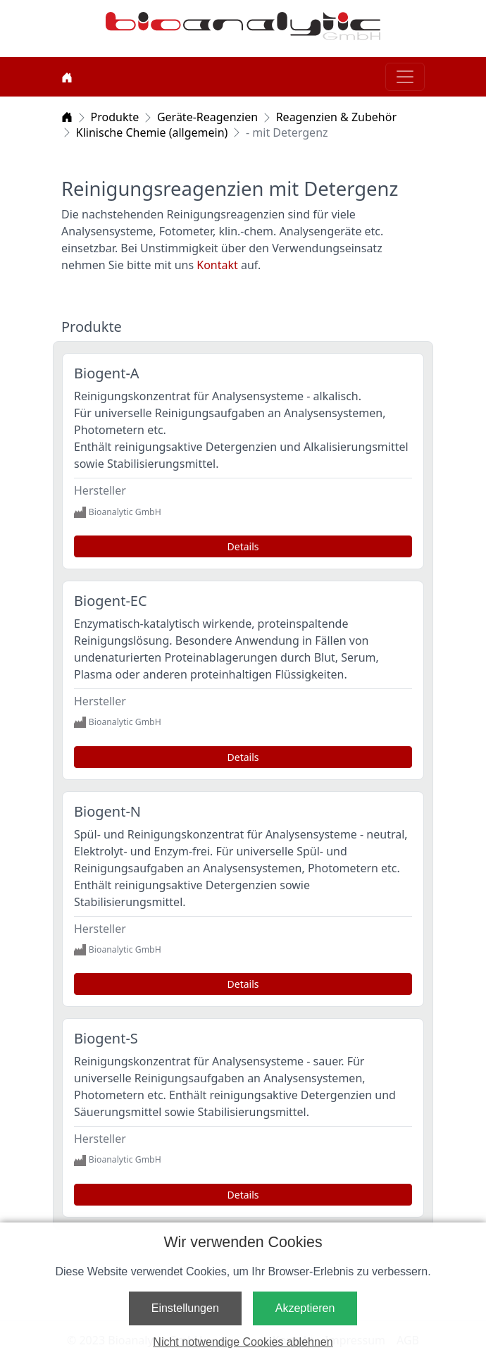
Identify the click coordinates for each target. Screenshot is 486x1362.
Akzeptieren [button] (305, 1308)
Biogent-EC (110, 600)
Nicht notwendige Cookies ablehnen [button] (242, 1342)
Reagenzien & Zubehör (336, 117)
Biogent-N (107, 811)
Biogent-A (106, 373)
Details (243, 546)
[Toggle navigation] (405, 77)
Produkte (115, 117)
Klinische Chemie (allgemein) (152, 132)
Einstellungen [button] (185, 1308)
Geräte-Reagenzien (207, 117)
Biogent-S (106, 1038)
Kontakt (219, 265)
